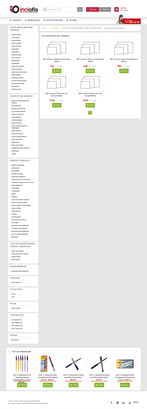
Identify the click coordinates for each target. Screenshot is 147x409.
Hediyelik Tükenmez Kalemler (20, 148)
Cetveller (14, 214)
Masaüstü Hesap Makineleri (20, 271)
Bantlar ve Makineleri (17, 165)
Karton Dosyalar (16, 43)
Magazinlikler (15, 60)
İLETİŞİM (72, 20)
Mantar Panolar (16, 257)
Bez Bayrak (14, 340)
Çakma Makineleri (17, 185)
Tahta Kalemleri (16, 106)
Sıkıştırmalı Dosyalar (17, 66)
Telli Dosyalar (15, 37)
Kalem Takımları (16, 131)
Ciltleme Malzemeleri (17, 83)
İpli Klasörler (15, 86)
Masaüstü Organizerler (18, 176)
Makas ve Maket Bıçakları (19, 202)
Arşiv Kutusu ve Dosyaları (19, 72)
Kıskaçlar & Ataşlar (17, 174)
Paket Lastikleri (16, 75)
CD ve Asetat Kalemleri (18, 111)
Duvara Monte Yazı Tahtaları (20, 254)
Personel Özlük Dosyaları (19, 81)
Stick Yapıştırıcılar (16, 322)
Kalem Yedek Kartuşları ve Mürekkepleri (19, 127)
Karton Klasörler (16, 46)
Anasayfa (44, 28)
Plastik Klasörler (16, 35)
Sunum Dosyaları (16, 69)
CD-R (12, 297)
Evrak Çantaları (16, 282)
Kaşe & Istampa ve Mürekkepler (21, 205)
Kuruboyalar (15, 151)
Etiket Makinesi (16, 211)
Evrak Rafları (15, 52)
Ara (80, 9)
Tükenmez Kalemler (17, 114)
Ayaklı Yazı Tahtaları (17, 251)
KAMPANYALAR (32, 20)
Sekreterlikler (15, 63)
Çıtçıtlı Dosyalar (16, 89)
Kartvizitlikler (15, 171)
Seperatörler (15, 49)
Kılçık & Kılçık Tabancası (18, 220)
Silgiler (13, 194)
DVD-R (13, 294)
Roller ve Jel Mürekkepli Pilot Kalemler (20, 102)
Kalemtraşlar (15, 142)
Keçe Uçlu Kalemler (17, 133)
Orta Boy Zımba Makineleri (19, 228)
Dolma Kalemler (16, 117)
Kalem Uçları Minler (17, 145)
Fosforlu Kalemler (16, 120)
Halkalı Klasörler (16, 55)
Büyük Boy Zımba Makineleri (20, 231)
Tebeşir (13, 154)
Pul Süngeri (14, 222)
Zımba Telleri (15, 188)
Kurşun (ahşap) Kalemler (19, 136)
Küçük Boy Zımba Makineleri (20, 225)
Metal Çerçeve (15, 259)
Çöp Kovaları (15, 168)
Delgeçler (14, 197)
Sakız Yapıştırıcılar (17, 325)
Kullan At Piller (15, 308)
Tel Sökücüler (15, 191)
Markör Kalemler (16, 123)
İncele (57, 71)
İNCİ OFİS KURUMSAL (53, 20)
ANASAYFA (15, 20)
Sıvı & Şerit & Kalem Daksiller (20, 199)
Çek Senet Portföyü (17, 78)
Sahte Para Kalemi (17, 139)
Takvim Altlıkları (16, 208)
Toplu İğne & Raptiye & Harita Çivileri (22, 182)
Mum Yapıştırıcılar (17, 328)
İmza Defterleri (15, 58)
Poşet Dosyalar (16, 40)
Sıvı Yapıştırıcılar (16, 320)
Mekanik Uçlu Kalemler (18, 108)
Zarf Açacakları (16, 217)
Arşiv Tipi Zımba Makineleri (19, 234)
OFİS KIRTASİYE (54, 28)
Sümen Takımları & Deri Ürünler (20, 179)
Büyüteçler (14, 237)
